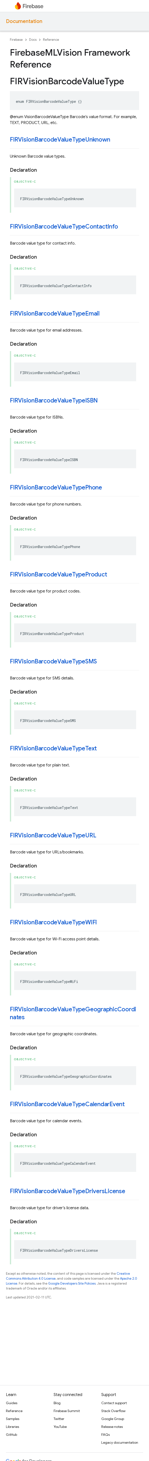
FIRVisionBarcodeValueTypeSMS (53, 661)
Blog (57, 1403)
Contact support (114, 1403)
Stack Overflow (113, 1411)
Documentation (24, 21)
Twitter (59, 1419)
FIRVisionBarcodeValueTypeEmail (55, 313)
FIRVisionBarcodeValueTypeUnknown (60, 139)
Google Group (112, 1419)
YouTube (60, 1426)
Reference (51, 40)
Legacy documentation (119, 1442)
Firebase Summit (67, 1411)
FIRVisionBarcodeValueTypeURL (53, 835)
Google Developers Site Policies (72, 1283)
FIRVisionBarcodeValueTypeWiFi (53, 922)
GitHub (11, 1434)
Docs (33, 40)
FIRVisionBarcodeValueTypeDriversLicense (67, 1191)
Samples (12, 1419)
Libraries (12, 1426)
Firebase (16, 40)
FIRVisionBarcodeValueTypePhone (56, 487)
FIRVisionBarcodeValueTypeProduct (58, 574)
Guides (11, 1403)
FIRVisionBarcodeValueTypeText (53, 748)
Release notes (112, 1426)
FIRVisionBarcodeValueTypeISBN (54, 400)
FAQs (105, 1434)
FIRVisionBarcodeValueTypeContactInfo (64, 226)
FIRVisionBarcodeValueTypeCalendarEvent (67, 1104)
